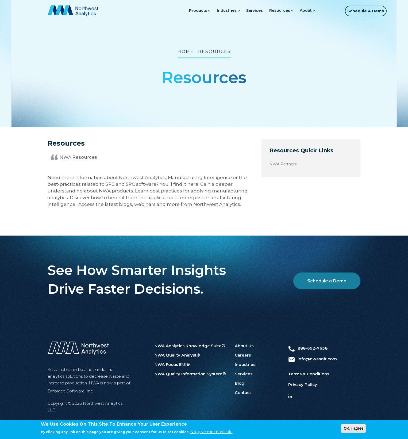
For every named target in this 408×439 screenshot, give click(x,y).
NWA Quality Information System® (190, 373)
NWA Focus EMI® (172, 364)
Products (192, 11)
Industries (220, 11)
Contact (243, 392)
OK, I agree (353, 428)
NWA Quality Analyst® (177, 355)
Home (186, 51)
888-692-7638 (308, 348)
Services (246, 10)
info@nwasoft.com (312, 358)
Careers (243, 355)
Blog (239, 383)
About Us (244, 345)
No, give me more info (211, 432)
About (299, 11)
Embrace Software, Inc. (71, 390)
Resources (273, 11)
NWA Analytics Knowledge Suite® (190, 345)
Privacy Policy (302, 384)
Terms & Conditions (308, 373)
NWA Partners (283, 164)
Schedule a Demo (362, 11)
